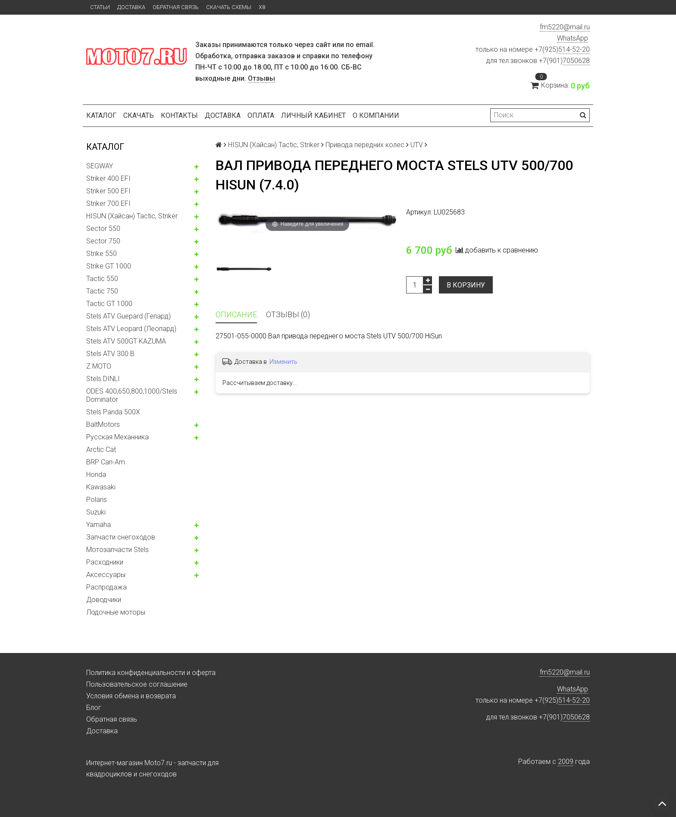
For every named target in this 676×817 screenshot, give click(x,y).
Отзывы (261, 78)
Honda (96, 474)
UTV (416, 145)
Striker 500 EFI (108, 191)
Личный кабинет (313, 115)
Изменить (283, 361)
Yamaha (98, 524)
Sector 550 (103, 228)
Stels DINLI (103, 379)
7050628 (576, 61)
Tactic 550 (102, 278)
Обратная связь (176, 7)
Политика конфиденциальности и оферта (151, 673)
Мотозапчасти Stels (117, 550)
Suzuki (96, 512)
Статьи (100, 7)
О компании (376, 115)
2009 (565, 761)
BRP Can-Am (105, 462)
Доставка (131, 7)
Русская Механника (117, 437)
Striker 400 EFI (108, 178)
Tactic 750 (102, 291)
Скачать (138, 115)
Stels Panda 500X (113, 412)
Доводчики (103, 600)
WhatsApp (572, 38)
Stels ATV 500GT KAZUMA (126, 341)
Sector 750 (103, 241)
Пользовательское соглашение (137, 684)
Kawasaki (101, 487)
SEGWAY (99, 166)
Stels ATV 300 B (110, 354)
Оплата (260, 115)
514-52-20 (574, 49)
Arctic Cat (101, 449)
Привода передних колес (364, 145)
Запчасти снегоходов (120, 537)
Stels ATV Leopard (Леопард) (131, 329)
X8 (262, 7)
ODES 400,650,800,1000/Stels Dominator (131, 395)
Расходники (104, 562)
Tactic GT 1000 (109, 304)
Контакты (179, 115)
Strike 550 (101, 253)
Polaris (96, 499)
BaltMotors (103, 424)
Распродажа (106, 587)
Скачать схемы (228, 7)
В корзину (466, 285)
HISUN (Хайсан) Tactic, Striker (132, 216)
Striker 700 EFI (108, 203)
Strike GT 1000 (108, 266)
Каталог (101, 115)
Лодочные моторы (115, 612)
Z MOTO (98, 366)
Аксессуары (105, 575)
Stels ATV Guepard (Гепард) (128, 316)
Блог (93, 707)
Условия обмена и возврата (131, 696)
